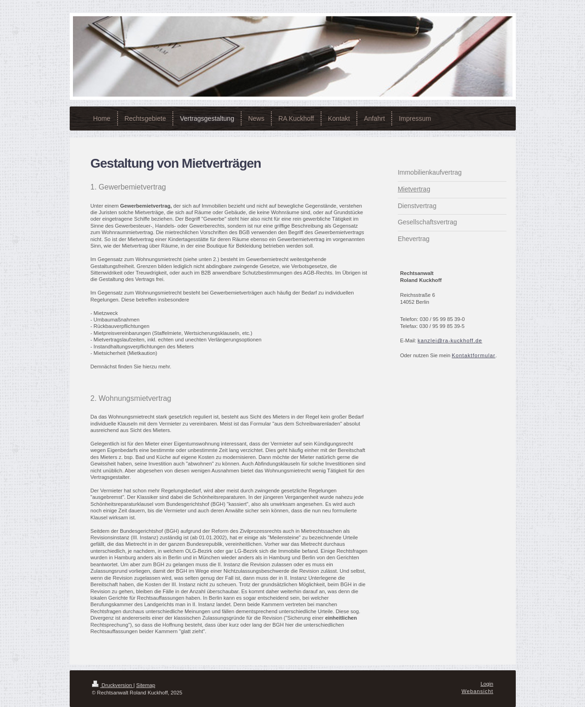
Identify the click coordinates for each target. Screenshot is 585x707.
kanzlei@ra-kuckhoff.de (450, 340)
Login (486, 684)
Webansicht (477, 691)
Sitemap (145, 685)
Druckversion (113, 685)
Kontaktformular (473, 355)
